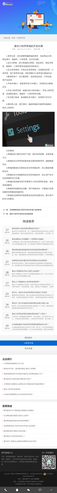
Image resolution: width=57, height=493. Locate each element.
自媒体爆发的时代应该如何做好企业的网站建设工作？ (24, 374)
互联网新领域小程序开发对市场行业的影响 (25, 210)
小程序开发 (21, 38)
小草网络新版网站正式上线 (14, 363)
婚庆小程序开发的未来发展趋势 (21, 214)
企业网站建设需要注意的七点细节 (16, 416)
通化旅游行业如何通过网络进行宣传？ (18, 379)
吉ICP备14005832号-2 (36, 474)
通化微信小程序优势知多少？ (14, 436)
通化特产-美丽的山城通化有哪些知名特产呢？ (20, 441)
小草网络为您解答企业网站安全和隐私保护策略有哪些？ (24, 384)
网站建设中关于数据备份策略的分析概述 (19, 410)
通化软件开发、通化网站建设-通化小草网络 (20, 369)
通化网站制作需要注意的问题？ (15, 431)
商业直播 (28, 348)
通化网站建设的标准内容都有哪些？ (17, 421)
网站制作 (28, 338)
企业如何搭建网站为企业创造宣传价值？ (19, 394)
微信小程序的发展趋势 (12, 389)
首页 (13, 38)
